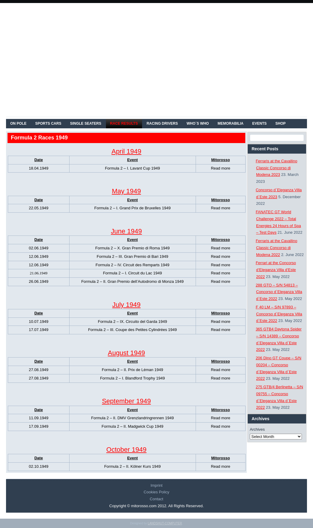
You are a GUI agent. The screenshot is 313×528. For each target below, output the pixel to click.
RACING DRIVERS (162, 123)
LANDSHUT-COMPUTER (165, 523)
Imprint (156, 485)
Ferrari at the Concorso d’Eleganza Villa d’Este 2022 (276, 270)
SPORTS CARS (48, 123)
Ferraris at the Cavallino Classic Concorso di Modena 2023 (276, 168)
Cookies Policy (156, 492)
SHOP (280, 123)
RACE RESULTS (124, 123)
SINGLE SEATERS (85, 123)
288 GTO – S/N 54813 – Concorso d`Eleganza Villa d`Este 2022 (279, 292)
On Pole (18, 123)
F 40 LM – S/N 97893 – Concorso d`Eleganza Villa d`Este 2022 (279, 314)
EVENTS (259, 123)
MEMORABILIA (230, 123)
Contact (156, 499)
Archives (257, 429)
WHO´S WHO (198, 123)
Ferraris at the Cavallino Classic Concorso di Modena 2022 (276, 248)
